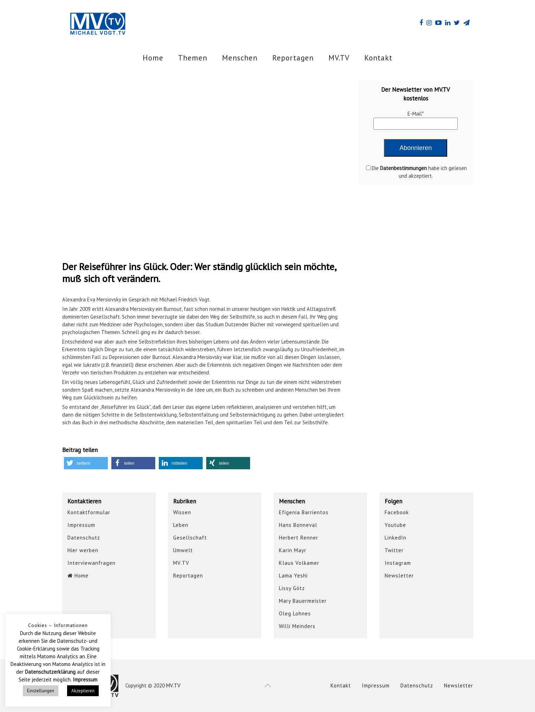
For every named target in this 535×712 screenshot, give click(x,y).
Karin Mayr (292, 550)
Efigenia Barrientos (303, 512)
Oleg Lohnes (295, 613)
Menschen (239, 58)
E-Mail (415, 113)
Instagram (398, 563)
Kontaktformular (88, 512)
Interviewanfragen (91, 563)
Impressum (81, 525)
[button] (86, 463)
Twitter (394, 550)
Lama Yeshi (293, 575)
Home (153, 58)
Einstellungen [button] (40, 691)
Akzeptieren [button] (82, 691)
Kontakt (378, 58)
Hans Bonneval (298, 525)
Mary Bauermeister (303, 600)
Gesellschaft (190, 537)
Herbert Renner (298, 537)
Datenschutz (83, 537)
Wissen (182, 512)
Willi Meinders (297, 626)
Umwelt (183, 550)
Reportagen (293, 58)
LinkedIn (395, 537)
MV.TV (339, 58)
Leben (180, 525)
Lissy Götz (292, 588)
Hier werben (82, 550)
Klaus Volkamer (299, 563)
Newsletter (399, 575)
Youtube (395, 525)
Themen (192, 58)
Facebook (397, 512)
